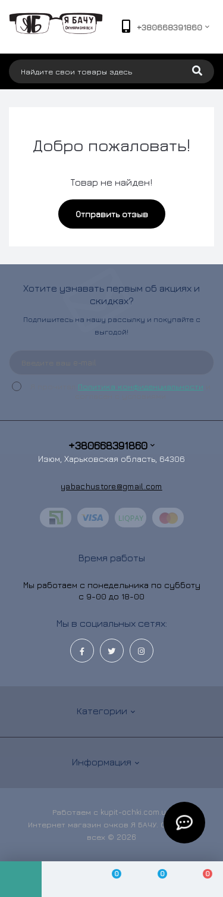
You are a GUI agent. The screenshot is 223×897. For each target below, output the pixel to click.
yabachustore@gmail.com (111, 486)
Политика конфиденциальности (140, 386)
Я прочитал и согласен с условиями (119, 391)
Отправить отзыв (112, 214)
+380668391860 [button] (111, 445)
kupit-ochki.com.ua (135, 812)
